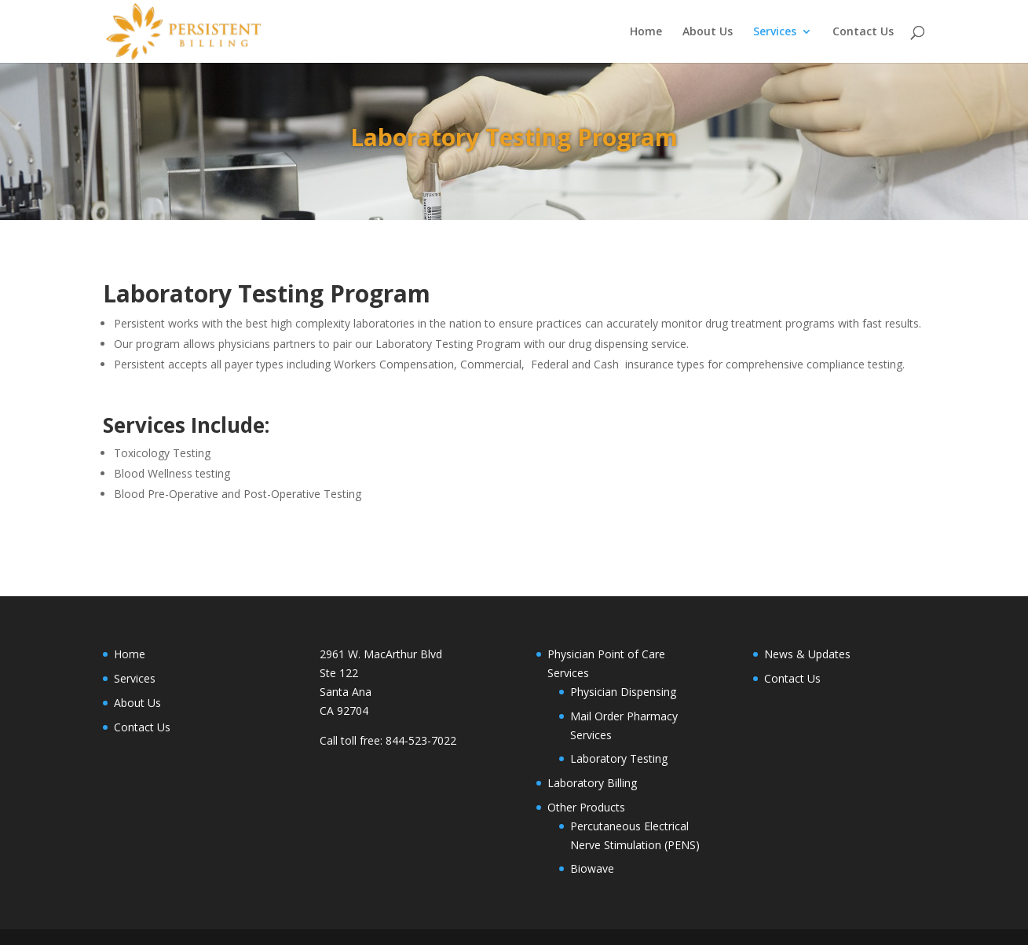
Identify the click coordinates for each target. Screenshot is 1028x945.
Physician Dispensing (623, 691)
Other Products (586, 807)
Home (646, 32)
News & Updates (807, 653)
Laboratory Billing (592, 782)
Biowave (592, 868)
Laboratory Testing (619, 758)
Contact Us (863, 32)
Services (774, 32)
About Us (707, 32)
